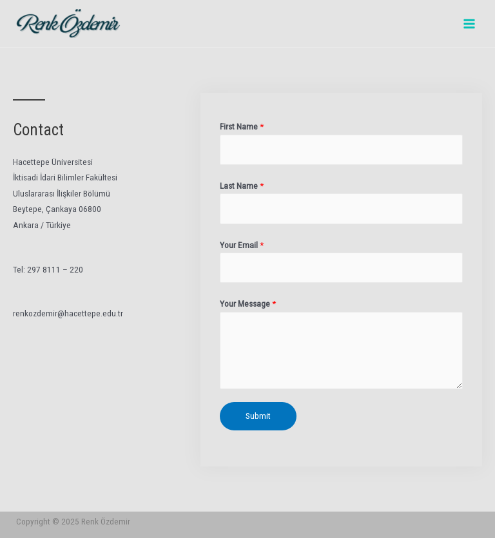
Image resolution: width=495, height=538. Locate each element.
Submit (258, 415)
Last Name (242, 185)
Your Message (248, 303)
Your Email (242, 245)
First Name (242, 126)
